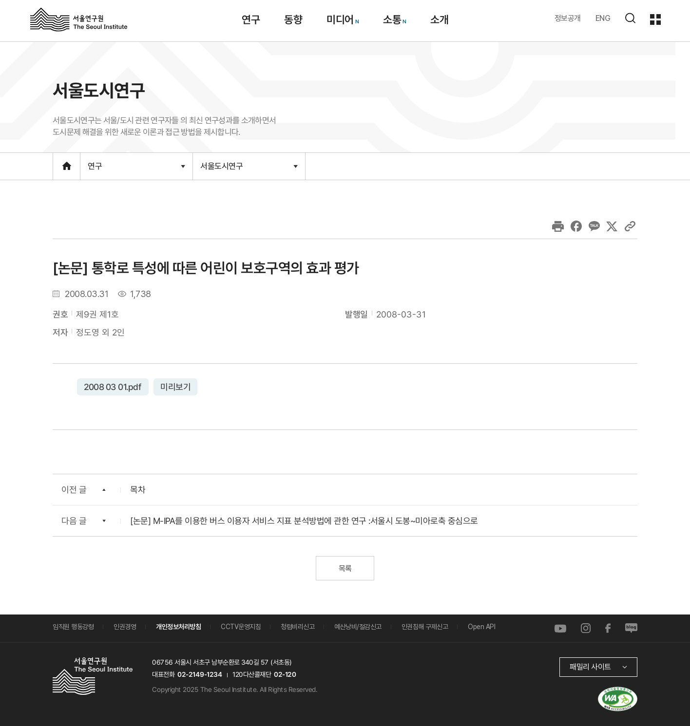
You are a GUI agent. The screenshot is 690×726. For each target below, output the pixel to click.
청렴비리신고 (297, 627)
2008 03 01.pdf (113, 386)
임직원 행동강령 (73, 627)
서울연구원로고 (78, 19)
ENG (603, 18)
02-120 (285, 674)
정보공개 (568, 18)
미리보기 (175, 386)
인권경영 (125, 627)
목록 (344, 568)
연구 (136, 166)
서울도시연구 (249, 166)
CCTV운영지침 (241, 627)
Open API (481, 627)
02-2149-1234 (199, 674)
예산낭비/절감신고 (358, 627)
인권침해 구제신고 (425, 627)
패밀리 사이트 (590, 666)
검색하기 (630, 18)
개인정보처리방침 (178, 627)
